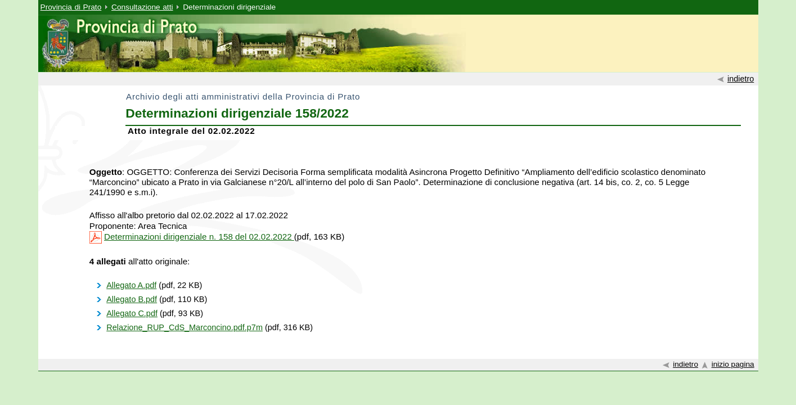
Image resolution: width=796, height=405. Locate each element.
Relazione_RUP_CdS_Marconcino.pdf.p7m (184, 327)
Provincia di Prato (71, 7)
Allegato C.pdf (132, 313)
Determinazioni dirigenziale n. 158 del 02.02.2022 (199, 236)
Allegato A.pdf (131, 285)
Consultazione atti (142, 7)
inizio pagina (733, 364)
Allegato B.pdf (131, 299)
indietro (740, 78)
